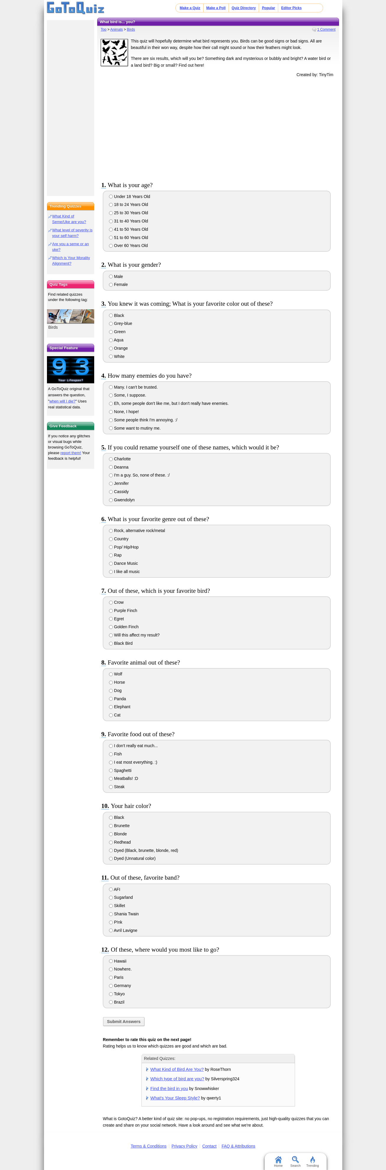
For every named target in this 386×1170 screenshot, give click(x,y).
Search (295, 1161)
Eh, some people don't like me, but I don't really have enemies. (169, 403)
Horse (117, 682)
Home (278, 1161)
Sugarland (121, 897)
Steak (117, 786)
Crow (116, 602)
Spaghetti (120, 770)
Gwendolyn (122, 500)
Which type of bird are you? (177, 1078)
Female (118, 284)
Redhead (120, 842)
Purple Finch (123, 610)
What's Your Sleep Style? (175, 1097)
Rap (115, 555)
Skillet (117, 905)
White (117, 356)
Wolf (115, 674)
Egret (116, 618)
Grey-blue (120, 323)
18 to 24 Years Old (128, 204)
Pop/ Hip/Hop (124, 547)
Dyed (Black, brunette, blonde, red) (143, 850)
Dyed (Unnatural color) (132, 858)
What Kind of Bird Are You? (177, 1069)
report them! (71, 453)
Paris (116, 977)
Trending (312, 1161)
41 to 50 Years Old (128, 229)
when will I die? (62, 401)
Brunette (119, 825)
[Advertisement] (218, 128)
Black (116, 315)
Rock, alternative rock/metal (137, 530)
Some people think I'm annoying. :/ (143, 420)
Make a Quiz (190, 8)
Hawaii (117, 961)
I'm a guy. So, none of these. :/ (139, 475)
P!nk (115, 922)
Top (103, 29)
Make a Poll (215, 8)
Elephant (119, 706)
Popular (268, 8)
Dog (115, 690)
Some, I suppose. (127, 395)
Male (116, 276)
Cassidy (119, 491)
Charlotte (120, 458)
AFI (114, 889)
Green (117, 331)
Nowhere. (120, 969)
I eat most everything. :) (133, 762)
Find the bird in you (169, 1088)
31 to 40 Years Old (128, 221)
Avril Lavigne (123, 930)
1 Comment (326, 29)
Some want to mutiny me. (135, 428)
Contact (209, 1146)
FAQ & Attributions (238, 1146)
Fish (115, 754)
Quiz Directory (244, 8)
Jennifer (119, 483)
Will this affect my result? (134, 635)
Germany (120, 985)
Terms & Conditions (148, 1146)
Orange (118, 348)
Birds (131, 29)
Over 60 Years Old (128, 245)
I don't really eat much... (133, 745)
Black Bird (121, 643)
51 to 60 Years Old (128, 237)
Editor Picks (291, 8)
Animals (116, 29)
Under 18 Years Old (129, 196)
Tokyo (117, 993)
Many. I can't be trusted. (133, 387)
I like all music (124, 571)
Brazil (116, 1002)
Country (118, 538)
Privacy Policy (184, 1146)
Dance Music (123, 563)
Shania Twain (124, 914)
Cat (114, 715)
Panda (117, 698)
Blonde (118, 834)
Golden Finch (124, 626)
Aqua (116, 340)
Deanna (118, 467)
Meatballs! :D (123, 778)
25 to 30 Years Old (128, 212)
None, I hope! (124, 411)
